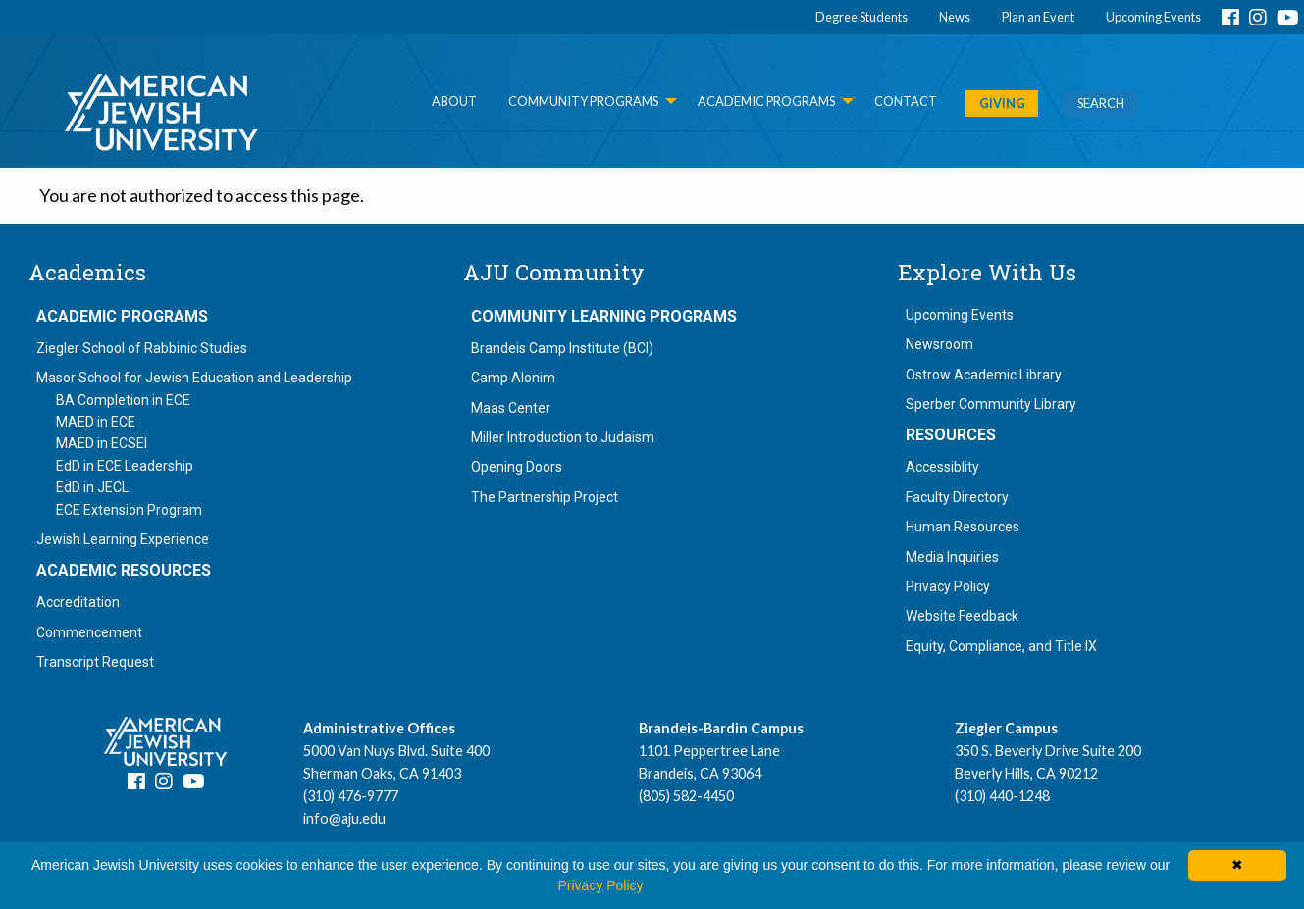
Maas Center (510, 408)
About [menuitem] (454, 101)
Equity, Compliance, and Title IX (1001, 646)
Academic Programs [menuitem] (766, 101)
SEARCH (1100, 103)
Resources (951, 435)
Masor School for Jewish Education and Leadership (194, 377)
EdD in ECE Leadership (124, 466)
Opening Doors (516, 467)
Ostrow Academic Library (984, 374)
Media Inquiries (952, 557)
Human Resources (962, 526)
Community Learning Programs (604, 317)
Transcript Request (95, 662)
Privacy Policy (948, 586)
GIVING (1002, 103)
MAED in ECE (95, 421)
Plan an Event (1038, 17)
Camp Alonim (513, 377)
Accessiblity (942, 467)
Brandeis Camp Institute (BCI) (562, 348)
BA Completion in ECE (123, 400)
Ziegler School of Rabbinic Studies (141, 348)
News (954, 17)
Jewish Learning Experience (122, 539)
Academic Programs (122, 317)
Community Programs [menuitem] (583, 101)
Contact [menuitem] (905, 101)
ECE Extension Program (129, 510)
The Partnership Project (544, 497)
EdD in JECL (92, 487)
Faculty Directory (957, 497)
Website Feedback (962, 616)
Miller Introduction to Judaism (562, 437)
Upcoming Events (1153, 17)
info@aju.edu (344, 818)
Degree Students (861, 17)
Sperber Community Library (991, 404)
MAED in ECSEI (101, 443)
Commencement (89, 632)
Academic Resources (123, 571)
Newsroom (939, 344)
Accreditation (78, 602)
